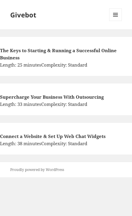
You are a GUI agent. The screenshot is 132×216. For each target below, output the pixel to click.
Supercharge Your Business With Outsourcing (52, 97)
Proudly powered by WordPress (37, 169)
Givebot (23, 14)
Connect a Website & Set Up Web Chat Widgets (53, 136)
